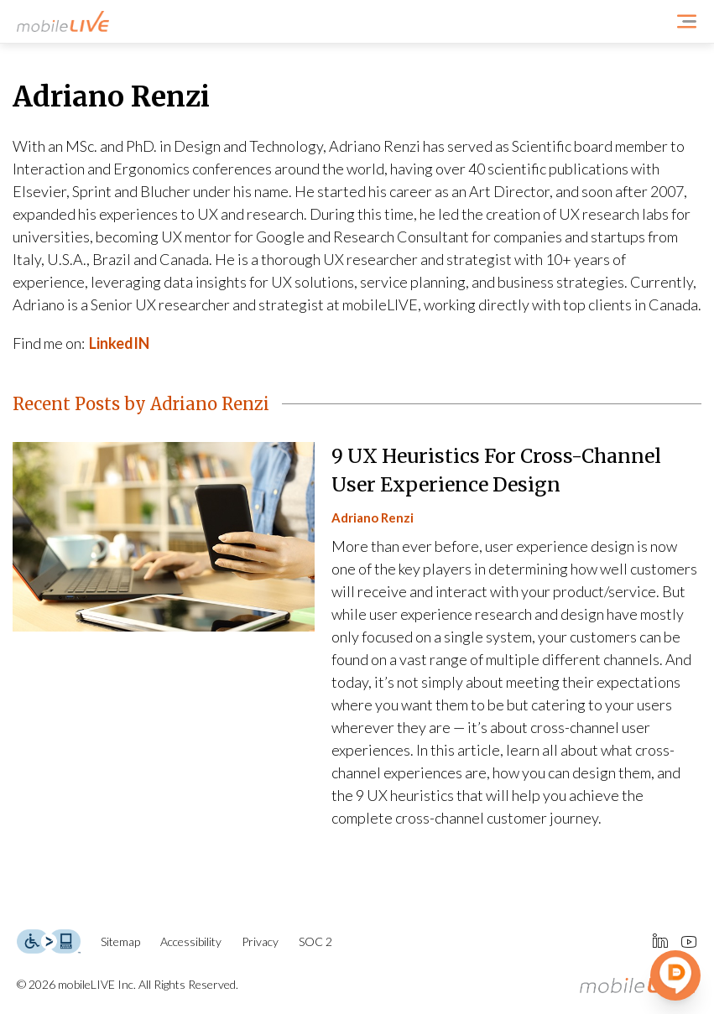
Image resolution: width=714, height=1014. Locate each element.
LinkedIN (119, 343)
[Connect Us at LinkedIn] (660, 941)
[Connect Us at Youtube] (689, 941)
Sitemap (120, 941)
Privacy (260, 941)
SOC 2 (315, 941)
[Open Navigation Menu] (686, 21)
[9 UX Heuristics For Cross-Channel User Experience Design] (357, 636)
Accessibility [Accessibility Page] (190, 941)
